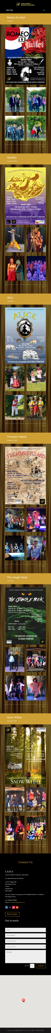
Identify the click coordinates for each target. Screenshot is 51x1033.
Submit (41, 966)
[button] (24, 1000)
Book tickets (12, 914)
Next (43, 146)
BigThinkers (18, 1030)
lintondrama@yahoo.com (17, 902)
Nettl (32, 1030)
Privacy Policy (39, 1030)
